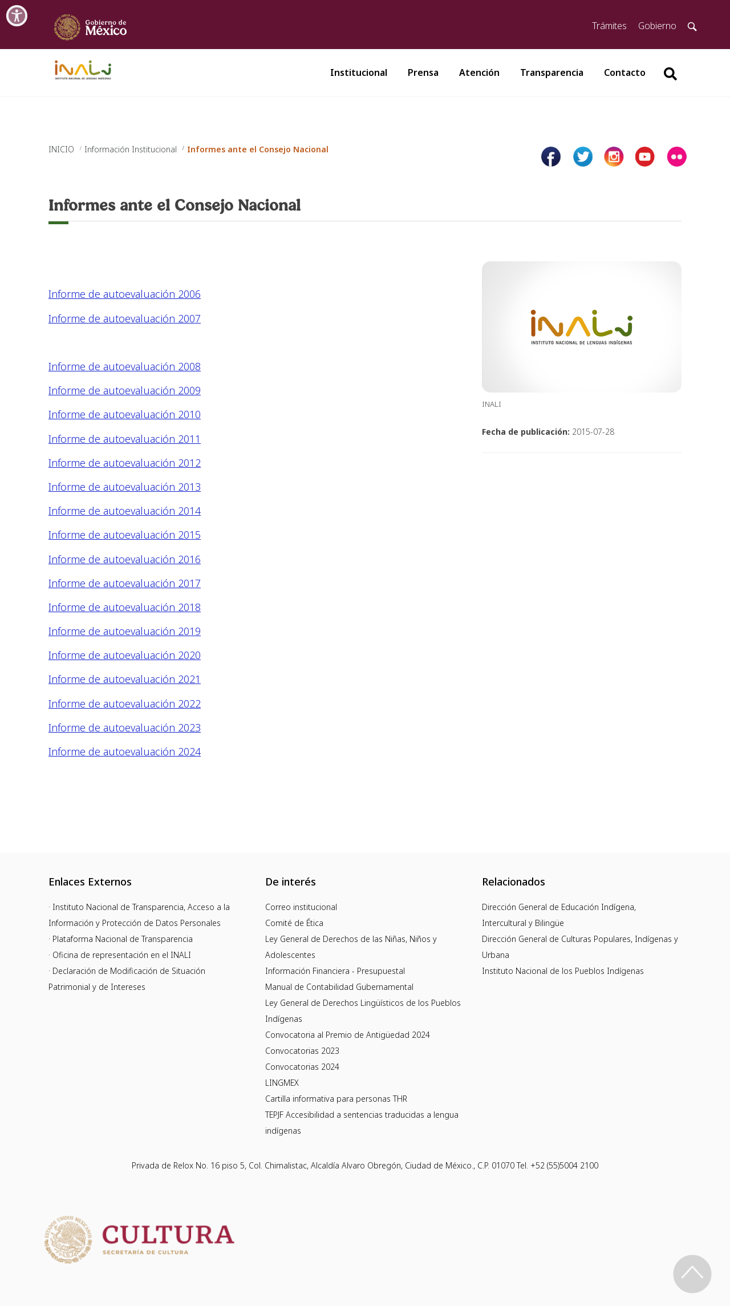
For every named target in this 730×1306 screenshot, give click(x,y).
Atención (479, 72)
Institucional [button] (358, 72)
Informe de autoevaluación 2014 (124, 510)
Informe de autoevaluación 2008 (124, 366)
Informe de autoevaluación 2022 (124, 703)
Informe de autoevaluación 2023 (124, 727)
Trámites (609, 25)
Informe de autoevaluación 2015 (124, 534)
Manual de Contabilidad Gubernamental (339, 986)
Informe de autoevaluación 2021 (124, 679)
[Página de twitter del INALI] (583, 157)
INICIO (61, 149)
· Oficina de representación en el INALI (119, 954)
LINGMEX (282, 1082)
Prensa (423, 72)
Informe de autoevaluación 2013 (124, 487)
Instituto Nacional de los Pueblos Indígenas (563, 970)
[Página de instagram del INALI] (614, 157)
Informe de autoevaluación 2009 (124, 390)
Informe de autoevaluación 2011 (124, 439)
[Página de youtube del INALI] (645, 157)
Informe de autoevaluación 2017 (124, 583)
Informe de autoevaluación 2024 (124, 751)
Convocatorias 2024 (302, 1066)
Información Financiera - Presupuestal (335, 970)
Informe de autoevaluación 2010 (124, 414)
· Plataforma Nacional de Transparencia (120, 938)
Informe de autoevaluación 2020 (124, 655)
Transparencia (551, 72)
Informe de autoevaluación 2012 (124, 463)
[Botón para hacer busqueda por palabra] (670, 74)
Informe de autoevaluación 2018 (124, 607)
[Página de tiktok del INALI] (677, 157)
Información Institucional (130, 149)
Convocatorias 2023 (302, 1050)
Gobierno (657, 25)
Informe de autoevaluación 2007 (124, 318)
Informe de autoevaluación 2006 (124, 294)
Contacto (625, 72)
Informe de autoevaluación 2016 (124, 559)
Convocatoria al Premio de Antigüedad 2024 (347, 1034)
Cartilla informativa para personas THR (336, 1098)
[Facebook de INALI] (551, 157)
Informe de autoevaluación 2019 (124, 631)
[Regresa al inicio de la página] (692, 1274)
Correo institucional (301, 906)
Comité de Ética (294, 922)
